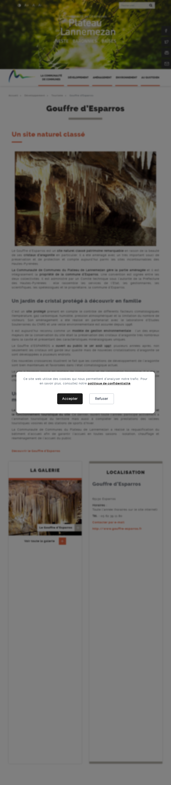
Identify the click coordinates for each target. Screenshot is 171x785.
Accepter (70, 399)
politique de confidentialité (109, 383)
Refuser (101, 399)
